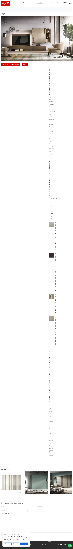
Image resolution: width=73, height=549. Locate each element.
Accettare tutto (24, 543)
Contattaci (44, 544)
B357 (54, 492)
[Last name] (54, 506)
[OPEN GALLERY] (37, 38)
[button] (70, 546)
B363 (29, 491)
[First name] (18, 506)
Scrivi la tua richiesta (5, 513)
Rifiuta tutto (15, 543)
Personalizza (7, 543)
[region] (16, 539)
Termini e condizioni (46, 541)
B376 (4, 490)
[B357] (61, 485)
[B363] (36, 484)
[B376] (12, 483)
